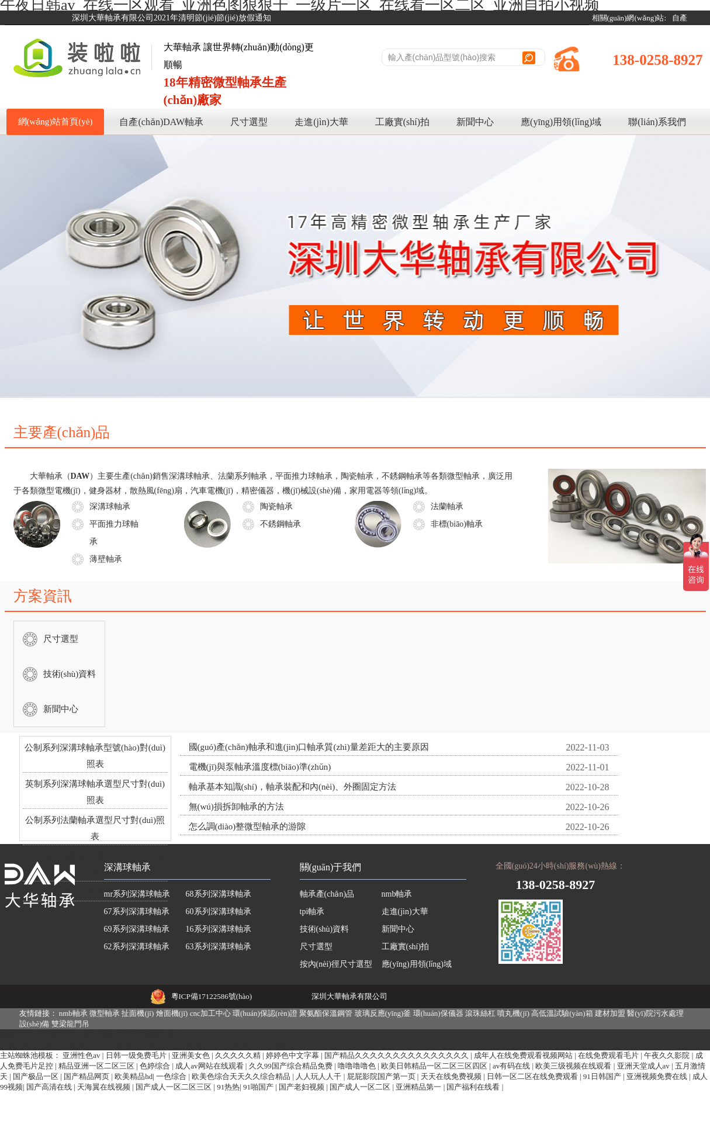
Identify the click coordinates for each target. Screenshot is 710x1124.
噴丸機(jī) (513, 1013)
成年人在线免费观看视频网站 (524, 1055)
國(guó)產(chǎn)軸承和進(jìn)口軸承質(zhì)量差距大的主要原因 (309, 747)
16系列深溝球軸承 (218, 929)
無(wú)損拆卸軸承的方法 (236, 806)
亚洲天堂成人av (644, 1065)
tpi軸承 (312, 911)
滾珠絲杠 (480, 1013)
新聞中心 (475, 122)
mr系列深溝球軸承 (137, 894)
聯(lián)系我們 (657, 122)
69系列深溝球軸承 (136, 929)
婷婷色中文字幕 (293, 1055)
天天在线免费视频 (452, 1076)
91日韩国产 (603, 1076)
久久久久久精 (238, 1055)
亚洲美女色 (192, 1055)
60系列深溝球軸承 (218, 911)
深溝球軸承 (109, 506)
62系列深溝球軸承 (136, 946)
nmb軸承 (397, 894)
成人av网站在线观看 (210, 1065)
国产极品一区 (36, 1076)
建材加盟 (610, 1013)
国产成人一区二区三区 (174, 1087)
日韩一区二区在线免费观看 (533, 1076)
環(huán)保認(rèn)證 (265, 1013)
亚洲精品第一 (419, 1087)
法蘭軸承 (447, 506)
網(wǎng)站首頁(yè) (55, 121)
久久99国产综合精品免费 (291, 1065)
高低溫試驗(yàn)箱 (562, 1013)
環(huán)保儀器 (438, 1013)
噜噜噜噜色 (357, 1065)
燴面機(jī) (172, 1013)
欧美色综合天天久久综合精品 (242, 1076)
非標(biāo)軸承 (457, 524)
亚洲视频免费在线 (657, 1076)
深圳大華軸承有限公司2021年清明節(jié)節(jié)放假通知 (171, 17)
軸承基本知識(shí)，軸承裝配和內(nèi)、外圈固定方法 (293, 786)
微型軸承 (104, 1013)
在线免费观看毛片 (609, 1055)
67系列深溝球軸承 (136, 911)
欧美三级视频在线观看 (574, 1065)
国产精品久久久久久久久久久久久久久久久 (397, 1055)
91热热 (228, 1087)
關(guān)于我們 (331, 867)
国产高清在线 (50, 1087)
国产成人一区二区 (361, 1087)
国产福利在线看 (473, 1087)
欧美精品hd (134, 1076)
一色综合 (172, 1076)
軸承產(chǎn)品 (327, 894)
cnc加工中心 (210, 1013)
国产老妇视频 (302, 1087)
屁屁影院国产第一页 (382, 1076)
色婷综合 (156, 1065)
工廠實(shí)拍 (402, 122)
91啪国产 (259, 1087)
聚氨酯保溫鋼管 (325, 1013)
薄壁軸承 (105, 559)
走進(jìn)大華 (321, 122)
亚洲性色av (82, 1055)
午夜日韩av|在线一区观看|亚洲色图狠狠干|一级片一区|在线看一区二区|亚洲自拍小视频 (144, 1044)
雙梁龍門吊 (70, 1023)
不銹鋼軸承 (280, 524)
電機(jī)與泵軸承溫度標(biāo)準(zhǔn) (260, 767)
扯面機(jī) (138, 1013)
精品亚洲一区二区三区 (97, 1065)
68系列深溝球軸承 (218, 894)
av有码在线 (512, 1065)
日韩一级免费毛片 (137, 1055)
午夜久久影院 (667, 1055)
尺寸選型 (249, 122)
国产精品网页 (87, 1076)
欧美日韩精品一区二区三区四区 (435, 1065)
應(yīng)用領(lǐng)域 (561, 122)
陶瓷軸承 (276, 506)
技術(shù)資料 (69, 674)
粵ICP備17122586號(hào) (211, 996)
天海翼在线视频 (104, 1087)
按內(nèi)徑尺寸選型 (336, 964)
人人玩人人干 (319, 1076)
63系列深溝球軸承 (218, 946)
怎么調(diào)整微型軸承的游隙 (247, 826)
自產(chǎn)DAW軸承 (161, 122)
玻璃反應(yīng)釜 (383, 1013)
